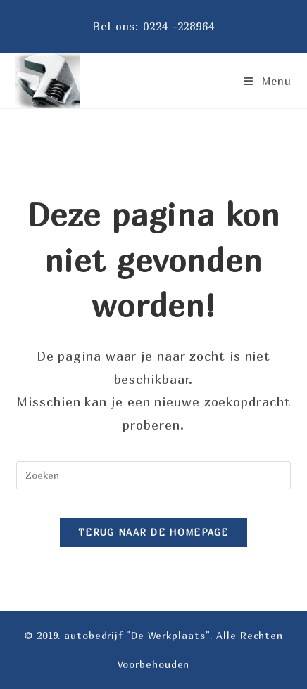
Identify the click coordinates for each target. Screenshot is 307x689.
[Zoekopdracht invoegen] (153, 475)
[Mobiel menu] (262, 81)
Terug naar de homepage (153, 532)
